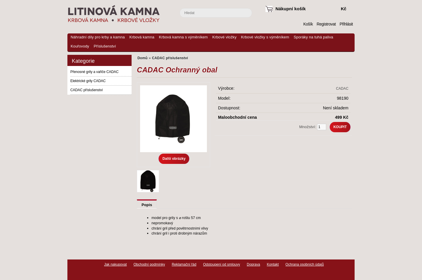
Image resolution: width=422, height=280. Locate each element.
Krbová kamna (141, 37)
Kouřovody (80, 46)
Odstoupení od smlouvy (221, 264)
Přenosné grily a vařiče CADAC (94, 72)
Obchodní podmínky (149, 264)
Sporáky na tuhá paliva (313, 37)
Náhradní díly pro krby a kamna (98, 37)
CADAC (342, 88)
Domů (297, 24)
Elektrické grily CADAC (88, 81)
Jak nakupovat (115, 264)
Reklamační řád (184, 264)
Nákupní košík (290, 8)
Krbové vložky (224, 37)
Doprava (253, 264)
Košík (308, 24)
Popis (147, 205)
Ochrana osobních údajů (304, 264)
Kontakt (273, 264)
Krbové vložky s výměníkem (265, 37)
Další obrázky (174, 159)
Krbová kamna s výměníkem (183, 37)
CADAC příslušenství (86, 90)
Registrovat (326, 24)
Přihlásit (346, 24)
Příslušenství (105, 46)
